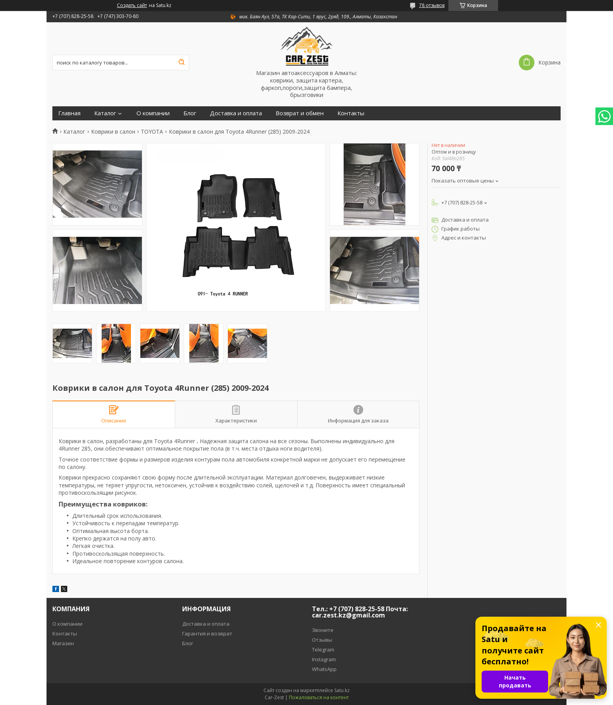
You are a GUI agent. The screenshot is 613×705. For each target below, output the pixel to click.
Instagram (324, 659)
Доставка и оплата (236, 113)
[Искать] (181, 62)
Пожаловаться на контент (319, 697)
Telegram (323, 649)
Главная (69, 113)
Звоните (322, 629)
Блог (189, 113)
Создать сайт (132, 5)
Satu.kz (342, 690)
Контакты (350, 113)
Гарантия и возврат (207, 633)
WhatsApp (324, 669)
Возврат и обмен (300, 113)
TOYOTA (152, 131)
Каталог (105, 113)
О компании (153, 113)
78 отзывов (432, 5)
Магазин (63, 643)
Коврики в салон (113, 131)
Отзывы (322, 639)
